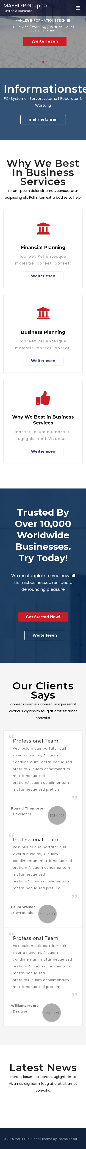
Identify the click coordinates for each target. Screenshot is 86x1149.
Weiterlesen (44, 41)
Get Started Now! (43, 617)
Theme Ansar (67, 1139)
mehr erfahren (43, 119)
